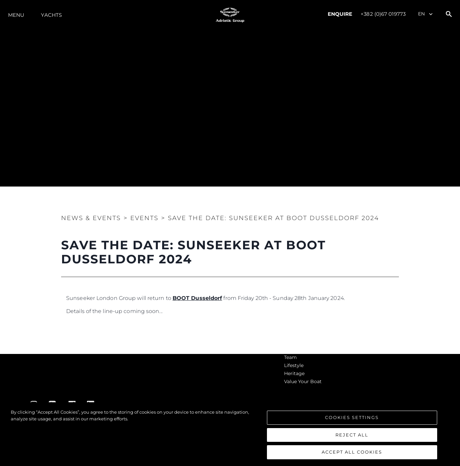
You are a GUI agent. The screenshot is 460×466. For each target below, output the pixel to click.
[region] (230, 434)
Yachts (51, 15)
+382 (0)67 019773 (383, 14)
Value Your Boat (303, 381)
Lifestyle (294, 365)
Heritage (294, 373)
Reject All (351, 434)
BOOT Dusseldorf (197, 298)
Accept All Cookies (352, 452)
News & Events (91, 218)
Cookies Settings (352, 417)
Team (290, 357)
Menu (16, 15)
